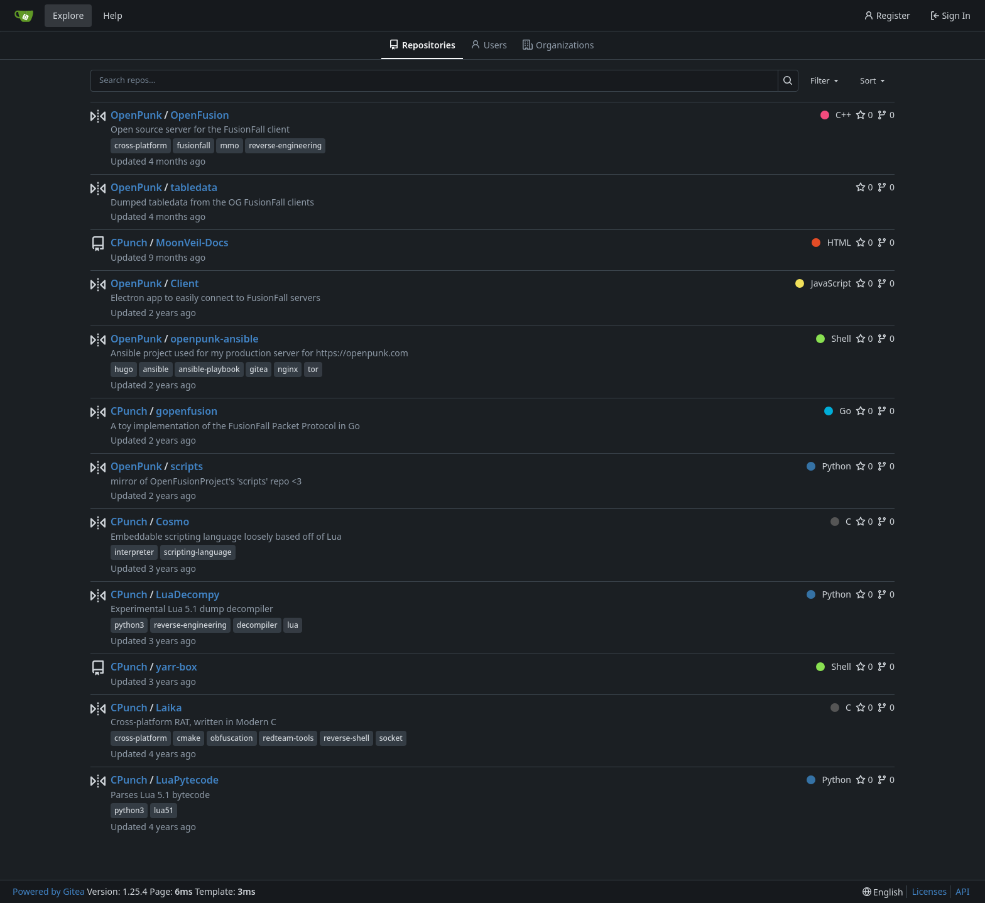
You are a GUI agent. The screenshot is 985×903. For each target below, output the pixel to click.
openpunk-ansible (214, 338)
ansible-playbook (209, 369)
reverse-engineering (285, 145)
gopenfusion (186, 411)
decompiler (257, 625)
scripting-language (198, 552)
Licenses (929, 891)
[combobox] (825, 80)
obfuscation (231, 738)
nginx (288, 369)
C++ (835, 115)
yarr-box (176, 666)
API (962, 891)
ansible (155, 369)
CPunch (129, 242)
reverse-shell (346, 738)
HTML (831, 242)
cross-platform (140, 145)
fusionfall (193, 145)
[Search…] (788, 81)
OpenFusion (199, 115)
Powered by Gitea (49, 891)
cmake (188, 738)
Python (829, 466)
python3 (129, 625)
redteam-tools (288, 738)
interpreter (134, 552)
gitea (258, 369)
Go (837, 411)
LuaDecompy (187, 594)
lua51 (163, 810)
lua (292, 625)
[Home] (23, 15)
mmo (229, 145)
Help (112, 15)
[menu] (883, 892)
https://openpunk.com (362, 353)
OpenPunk (136, 115)
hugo (123, 369)
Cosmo (172, 521)
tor (313, 369)
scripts (186, 466)
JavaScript (823, 283)
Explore (68, 15)
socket (391, 738)
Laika (169, 707)
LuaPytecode (187, 780)
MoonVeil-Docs (192, 242)
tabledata (193, 187)
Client (184, 283)
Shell (833, 338)
